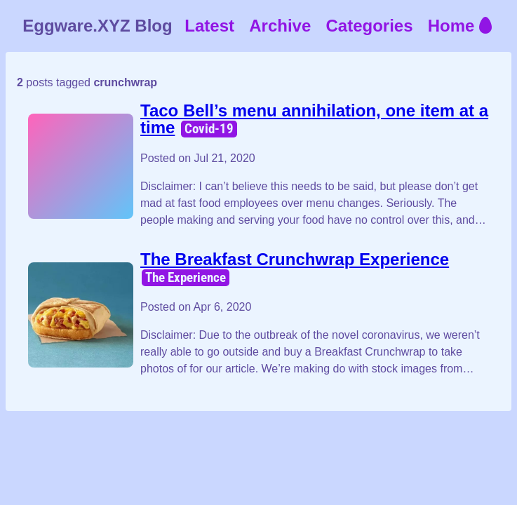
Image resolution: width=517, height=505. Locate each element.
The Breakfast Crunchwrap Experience (294, 259)
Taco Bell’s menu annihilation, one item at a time (314, 119)
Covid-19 (209, 129)
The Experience (185, 277)
